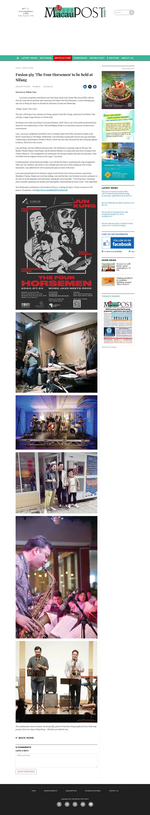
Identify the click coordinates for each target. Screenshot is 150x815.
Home (18, 68)
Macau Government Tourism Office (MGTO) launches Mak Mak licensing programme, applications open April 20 (117, 193)
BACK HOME (25, 737)
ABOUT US (127, 58)
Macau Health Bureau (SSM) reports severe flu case (118, 204)
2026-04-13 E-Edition (109, 347)
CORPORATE (80, 58)
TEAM (34, 791)
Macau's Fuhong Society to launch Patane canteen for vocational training (117, 224)
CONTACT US (113, 791)
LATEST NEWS (29, 58)
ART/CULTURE (62, 58)
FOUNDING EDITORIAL (93, 791)
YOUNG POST (96, 58)
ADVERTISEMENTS (50, 791)
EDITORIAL (46, 58)
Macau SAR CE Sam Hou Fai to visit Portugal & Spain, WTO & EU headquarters (115, 214)
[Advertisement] (75, 39)
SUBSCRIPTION (71, 791)
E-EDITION (113, 58)
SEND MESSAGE (26, 771)
